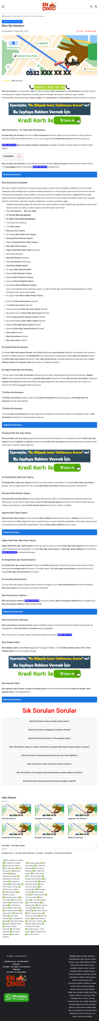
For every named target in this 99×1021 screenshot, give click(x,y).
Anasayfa (6, 16)
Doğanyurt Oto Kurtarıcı (13, 612)
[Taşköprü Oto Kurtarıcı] (49, 810)
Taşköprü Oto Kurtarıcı (12, 425)
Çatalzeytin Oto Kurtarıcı (11, 838)
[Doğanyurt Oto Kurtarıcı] (82, 810)
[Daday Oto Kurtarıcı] (82, 829)
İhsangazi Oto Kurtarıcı (44, 838)
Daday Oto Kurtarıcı (11, 532)
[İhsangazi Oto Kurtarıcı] (49, 829)
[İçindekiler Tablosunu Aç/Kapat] (18, 156)
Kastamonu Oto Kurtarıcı (21, 16)
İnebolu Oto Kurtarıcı (12, 174)
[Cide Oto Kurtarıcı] (16, 810)
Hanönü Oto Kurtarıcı (12, 699)
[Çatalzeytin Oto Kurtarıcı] (16, 829)
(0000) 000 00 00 (49, 87)
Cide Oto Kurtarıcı (9, 819)
